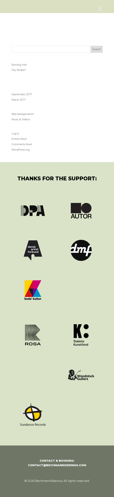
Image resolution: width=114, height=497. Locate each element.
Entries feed (18, 138)
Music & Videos (20, 119)
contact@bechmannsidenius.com (57, 465)
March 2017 (18, 99)
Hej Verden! (18, 70)
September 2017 (21, 94)
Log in (15, 133)
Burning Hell (19, 64)
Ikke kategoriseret (22, 114)
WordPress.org (20, 149)
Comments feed (21, 144)
